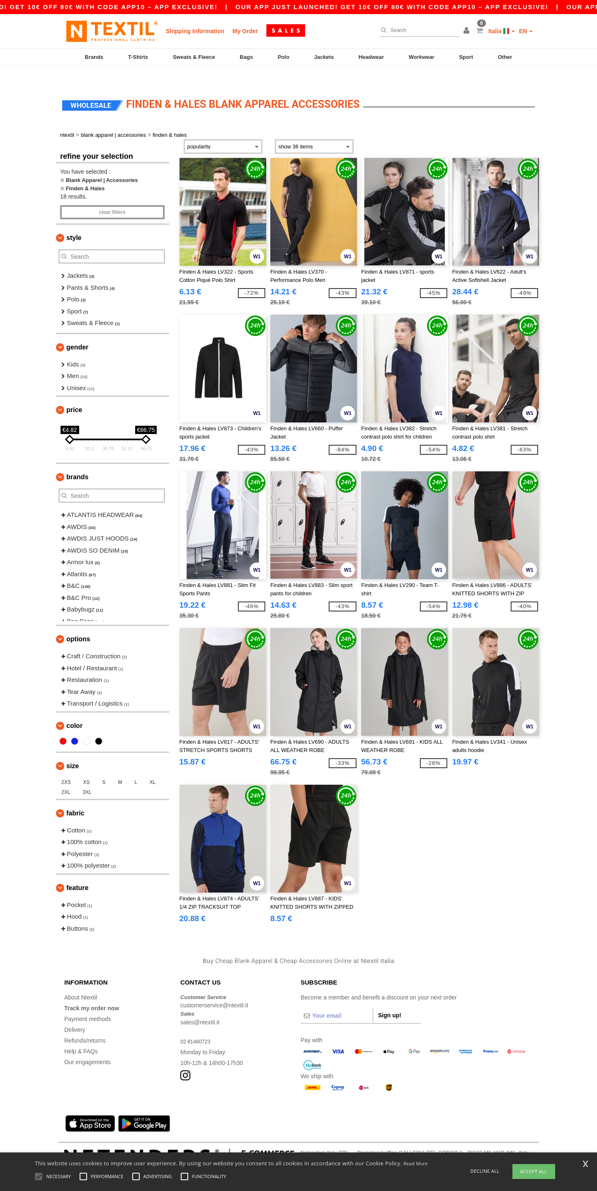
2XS (66, 766)
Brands (94, 57)
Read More (415, 1163)
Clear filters (112, 196)
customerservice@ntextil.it (214, 989)
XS (86, 766)
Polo (283, 57)
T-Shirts (138, 57)
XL (153, 766)
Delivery (74, 1013)
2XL (65, 776)
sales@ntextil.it (199, 1006)
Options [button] (78, 623)
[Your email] (337, 999)
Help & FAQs (81, 1035)
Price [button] (74, 394)
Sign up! (389, 999)
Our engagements (87, 1046)
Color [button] (74, 709)
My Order (245, 31)
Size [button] (72, 749)
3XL (87, 776)
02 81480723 (197, 1025)
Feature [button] (77, 871)
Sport (466, 57)
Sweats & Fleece (194, 57)
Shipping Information (195, 31)
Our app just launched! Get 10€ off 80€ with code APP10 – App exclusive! (422, 6)
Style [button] (73, 222)
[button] (468, 31)
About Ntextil (80, 981)
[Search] (417, 30)
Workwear (421, 57)
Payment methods (87, 1002)
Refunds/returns (85, 1024)
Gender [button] (77, 331)
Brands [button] (77, 461)
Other (505, 57)
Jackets (324, 57)
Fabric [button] (75, 796)
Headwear (371, 57)
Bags (246, 57)
